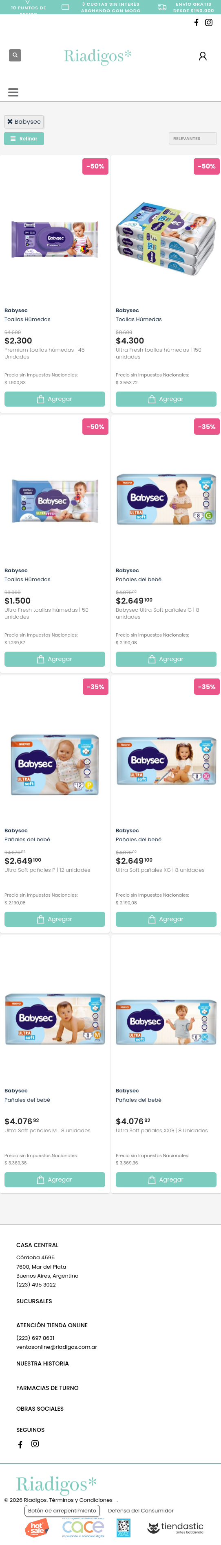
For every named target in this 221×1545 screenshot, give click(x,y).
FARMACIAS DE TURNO (47, 1388)
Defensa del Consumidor (141, 1510)
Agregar (53, 399)
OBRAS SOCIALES (40, 1409)
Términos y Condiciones (81, 1500)
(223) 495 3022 (36, 1285)
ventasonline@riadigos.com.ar (56, 1347)
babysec (24, 121)
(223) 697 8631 (35, 1338)
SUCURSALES (34, 1301)
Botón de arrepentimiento (62, 1510)
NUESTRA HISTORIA (42, 1363)
